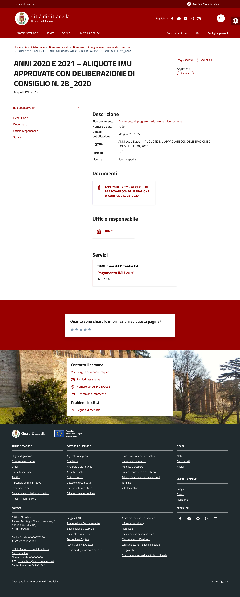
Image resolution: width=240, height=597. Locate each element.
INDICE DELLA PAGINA (47, 108)
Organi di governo (22, 456)
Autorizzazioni (75, 477)
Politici (16, 477)
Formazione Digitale (78, 539)
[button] (235, 21)
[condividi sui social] (185, 59)
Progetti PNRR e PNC (24, 499)
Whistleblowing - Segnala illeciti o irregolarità (141, 547)
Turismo (126, 483)
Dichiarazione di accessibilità (138, 534)
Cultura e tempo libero (79, 488)
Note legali (128, 529)
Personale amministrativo (26, 483)
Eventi (180, 494)
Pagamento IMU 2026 (116, 272)
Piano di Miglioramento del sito (84, 550)
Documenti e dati (21, 488)
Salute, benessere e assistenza (139, 472)
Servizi (66, 33)
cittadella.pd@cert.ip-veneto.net (36, 561)
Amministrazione (27, 33)
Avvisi (180, 467)
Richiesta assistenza (78, 534)
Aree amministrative (23, 461)
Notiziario (182, 500)
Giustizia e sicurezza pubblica (138, 456)
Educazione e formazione (81, 493)
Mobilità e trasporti (133, 467)
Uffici (197, 33)
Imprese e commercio (134, 461)
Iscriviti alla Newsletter (80, 545)
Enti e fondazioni (21, 472)
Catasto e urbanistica (79, 483)
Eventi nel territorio (177, 33)
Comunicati (183, 461)
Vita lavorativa (130, 488)
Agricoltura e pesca (78, 456)
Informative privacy (133, 523)
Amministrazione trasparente (138, 518)
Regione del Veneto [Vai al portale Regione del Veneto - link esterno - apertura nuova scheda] (24, 4)
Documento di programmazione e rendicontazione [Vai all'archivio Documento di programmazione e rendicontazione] (150, 121)
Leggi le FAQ (74, 518)
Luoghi (181, 489)
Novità (50, 33)
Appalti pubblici (75, 472)
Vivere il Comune (89, 33)
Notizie (181, 456)
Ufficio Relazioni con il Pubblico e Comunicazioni (30, 551)
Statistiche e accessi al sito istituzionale (144, 555)
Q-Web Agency (219, 581)
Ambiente (72, 461)
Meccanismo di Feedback (136, 539)
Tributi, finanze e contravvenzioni (118, 266)
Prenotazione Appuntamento (83, 523)
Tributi (109, 231)
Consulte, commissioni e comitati (30, 493)
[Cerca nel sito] (221, 18)
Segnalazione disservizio (80, 529)
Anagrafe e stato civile (79, 467)
